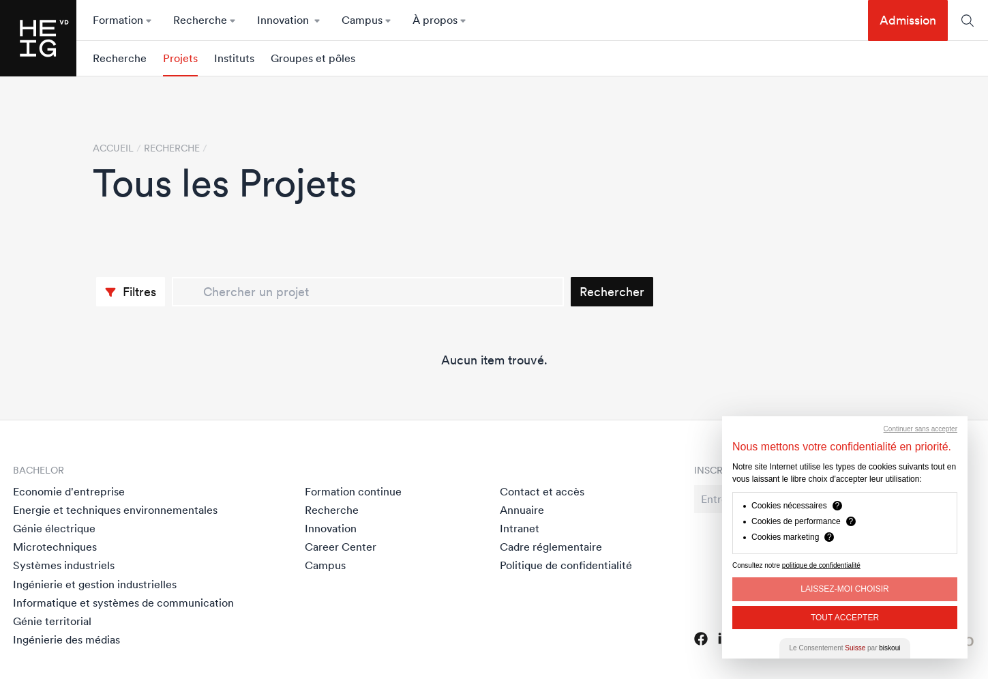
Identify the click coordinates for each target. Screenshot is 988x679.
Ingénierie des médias (66, 639)
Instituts (234, 58)
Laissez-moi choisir (844, 589)
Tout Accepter (845, 617)
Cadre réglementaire (551, 546)
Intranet (519, 528)
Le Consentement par (845, 648)
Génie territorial (52, 621)
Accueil (113, 148)
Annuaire (522, 510)
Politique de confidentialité (566, 565)
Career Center (340, 546)
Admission (908, 20)
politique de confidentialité (821, 565)
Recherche (120, 58)
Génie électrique (54, 528)
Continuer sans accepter (920, 429)
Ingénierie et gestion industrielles (95, 584)
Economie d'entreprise (69, 491)
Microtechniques (55, 546)
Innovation (331, 528)
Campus (325, 565)
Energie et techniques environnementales (115, 510)
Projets (180, 58)
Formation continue (353, 491)
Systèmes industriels (64, 565)
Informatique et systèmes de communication (123, 602)
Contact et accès (542, 491)
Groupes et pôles (313, 58)
